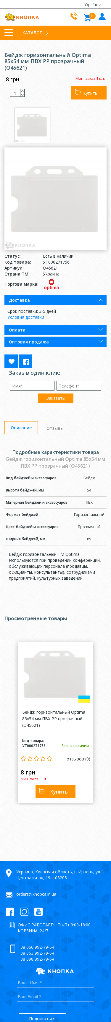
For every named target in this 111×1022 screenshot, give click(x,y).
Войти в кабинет (101, 16)
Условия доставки (25, 317)
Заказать (55, 398)
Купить (90, 93)
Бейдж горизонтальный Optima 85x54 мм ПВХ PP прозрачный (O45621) (53, 718)
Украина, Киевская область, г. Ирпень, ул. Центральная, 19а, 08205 (58, 875)
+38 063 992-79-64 (36, 953)
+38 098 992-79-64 (36, 959)
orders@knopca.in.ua (36, 894)
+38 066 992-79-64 (36, 947)
